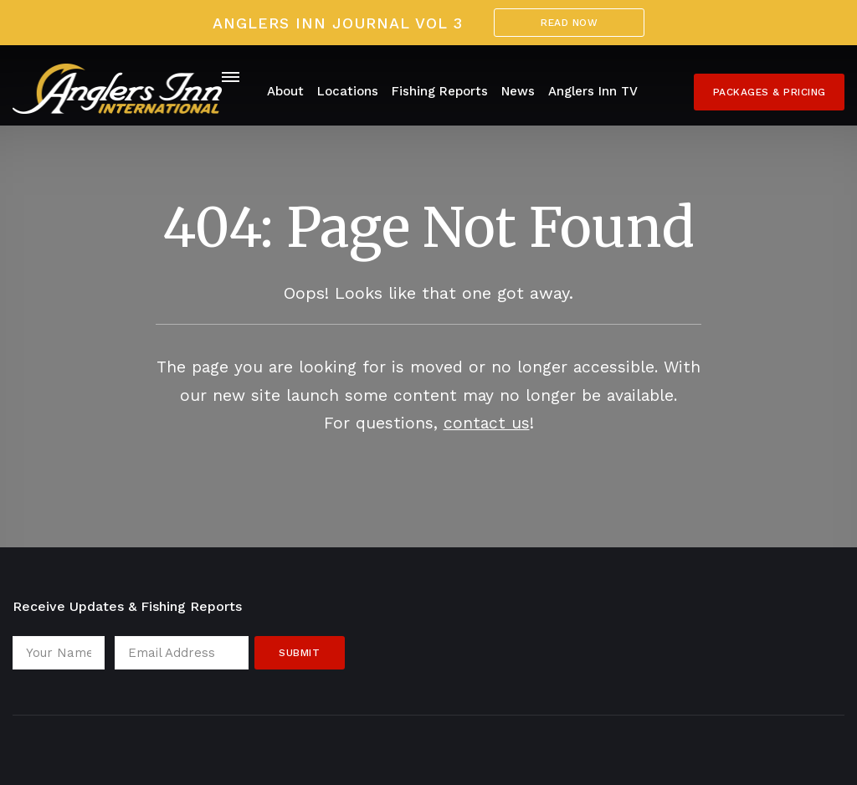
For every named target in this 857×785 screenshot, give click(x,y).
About (285, 91)
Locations (347, 91)
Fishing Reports (440, 91)
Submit (299, 653)
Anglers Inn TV (593, 91)
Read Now (569, 22)
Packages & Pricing (769, 92)
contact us (487, 423)
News (518, 91)
